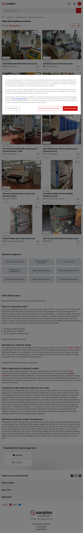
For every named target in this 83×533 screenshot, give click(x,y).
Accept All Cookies (70, 108)
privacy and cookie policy (19, 98)
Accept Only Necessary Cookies (49, 108)
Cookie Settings (13, 108)
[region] (41, 95)
